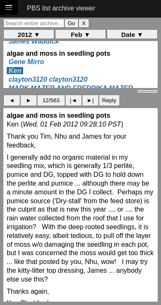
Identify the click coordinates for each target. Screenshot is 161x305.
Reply (109, 100)
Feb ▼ (80, 34)
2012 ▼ (29, 34)
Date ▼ (132, 34)
